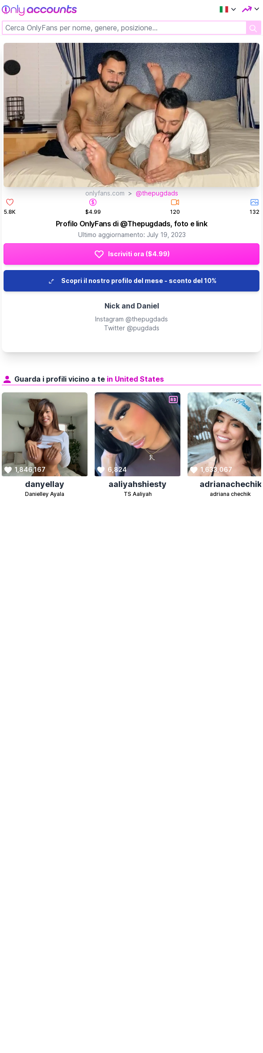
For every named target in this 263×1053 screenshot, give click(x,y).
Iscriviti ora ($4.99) (132, 254)
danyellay (44, 484)
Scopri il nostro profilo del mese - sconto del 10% (132, 280)
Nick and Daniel (131, 305)
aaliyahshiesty (138, 484)
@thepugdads (157, 193)
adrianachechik (231, 484)
